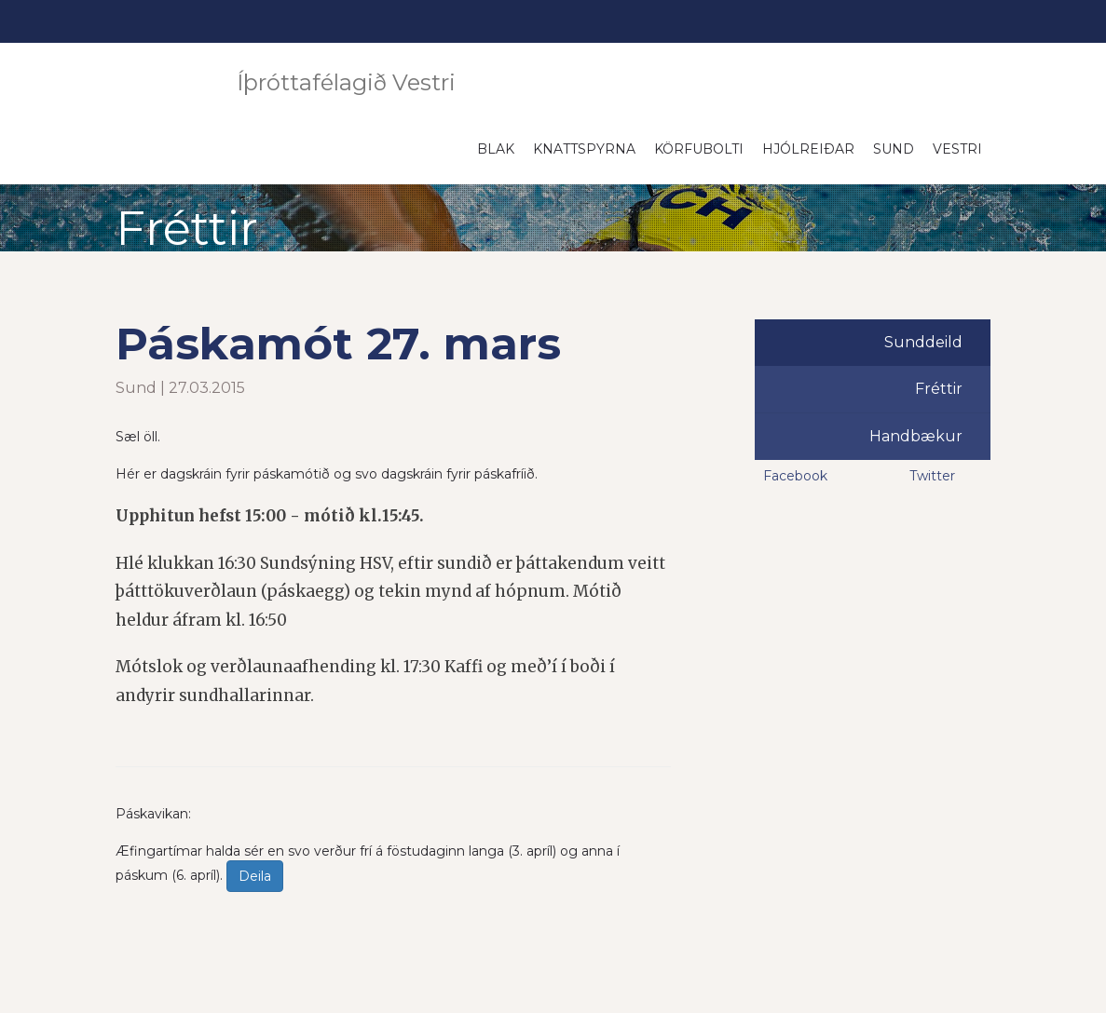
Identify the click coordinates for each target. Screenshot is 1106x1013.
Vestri (957, 149)
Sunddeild (923, 342)
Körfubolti (699, 149)
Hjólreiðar (808, 149)
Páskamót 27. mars (338, 344)
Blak (495, 149)
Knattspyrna (584, 149)
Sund (893, 149)
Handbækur (916, 436)
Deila (255, 876)
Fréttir (939, 389)
